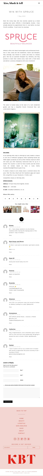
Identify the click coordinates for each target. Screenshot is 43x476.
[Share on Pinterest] (17, 198)
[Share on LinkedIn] (22, 198)
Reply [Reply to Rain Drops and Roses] (10, 252)
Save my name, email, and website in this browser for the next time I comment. (20, 385)
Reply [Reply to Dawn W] (10, 264)
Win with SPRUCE (21, 12)
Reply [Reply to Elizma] (10, 235)
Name (21, 370)
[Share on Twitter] (9, 198)
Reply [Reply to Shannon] (10, 307)
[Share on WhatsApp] (13, 198)
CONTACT (21, 433)
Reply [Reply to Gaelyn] (10, 356)
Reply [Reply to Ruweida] (10, 292)
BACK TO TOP (21, 410)
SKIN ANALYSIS (21, 426)
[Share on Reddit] (34, 198)
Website (21, 380)
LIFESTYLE (21, 423)
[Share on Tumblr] (26, 198)
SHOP (22, 428)
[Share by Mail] (38, 198)
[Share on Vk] (30, 198)
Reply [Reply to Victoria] (10, 276)
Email (21, 375)
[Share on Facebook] (5, 198)
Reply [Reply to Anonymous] (10, 323)
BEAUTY (21, 421)
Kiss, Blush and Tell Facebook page (22, 173)
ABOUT (21, 430)
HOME (21, 418)
